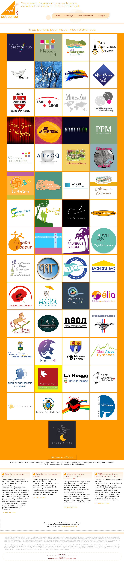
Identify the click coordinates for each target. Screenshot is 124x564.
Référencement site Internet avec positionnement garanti (90, 541)
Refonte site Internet (91, 537)
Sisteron (62, 558)
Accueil (57, 16)
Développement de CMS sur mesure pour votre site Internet (52, 540)
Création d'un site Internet (70, 556)
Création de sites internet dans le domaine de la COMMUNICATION (67, 545)
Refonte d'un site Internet (54, 556)
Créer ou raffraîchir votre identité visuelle (39, 537)
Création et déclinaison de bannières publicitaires (62, 538)
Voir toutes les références (62, 457)
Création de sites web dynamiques (21, 540)
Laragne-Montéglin (53, 558)
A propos (102, 15)
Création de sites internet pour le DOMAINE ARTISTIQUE (76, 548)
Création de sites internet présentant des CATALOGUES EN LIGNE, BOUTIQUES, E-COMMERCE (38, 549)
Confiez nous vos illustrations (88, 538)
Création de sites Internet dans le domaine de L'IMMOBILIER (24, 545)
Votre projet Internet (86, 15)
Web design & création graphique (15, 537)
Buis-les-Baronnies (71, 558)
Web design (69, 15)
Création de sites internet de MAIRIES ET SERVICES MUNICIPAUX (75, 546)
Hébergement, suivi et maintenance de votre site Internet (90, 540)
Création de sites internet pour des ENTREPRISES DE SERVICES (36, 548)
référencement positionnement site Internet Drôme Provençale (52, 541)
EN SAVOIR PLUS (8, 512)
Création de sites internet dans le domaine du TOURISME (34, 546)
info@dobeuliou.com (69, 526)
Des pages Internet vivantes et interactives (31, 538)
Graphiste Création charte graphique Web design (69, 537)
